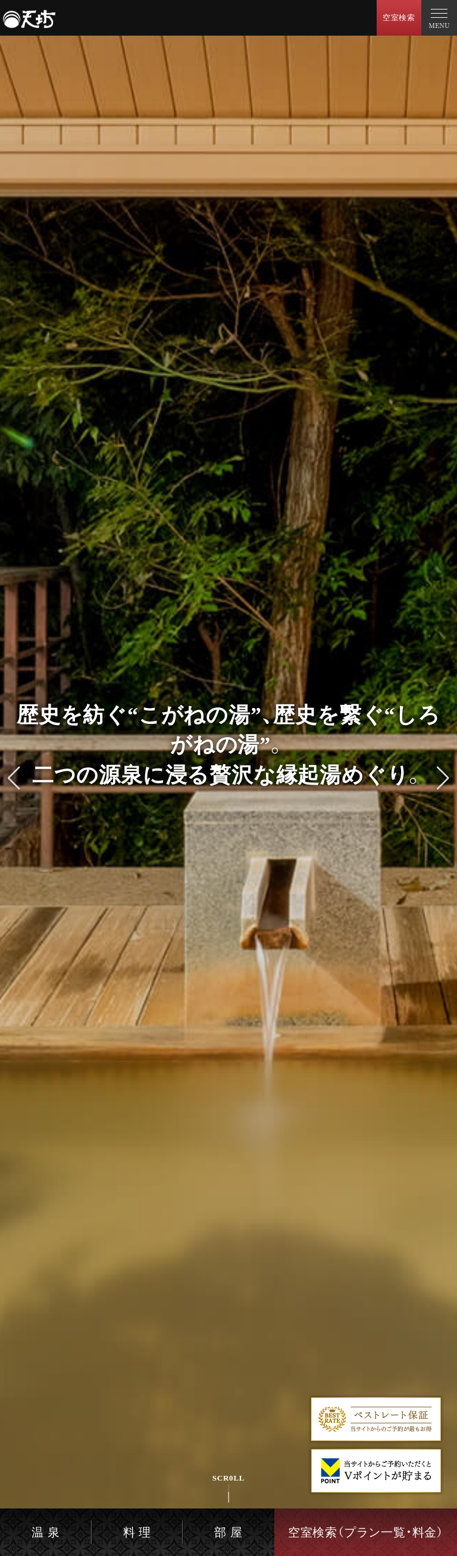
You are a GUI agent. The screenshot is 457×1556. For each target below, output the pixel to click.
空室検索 (399, 17)
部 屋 (228, 1532)
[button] (14, 778)
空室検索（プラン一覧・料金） (365, 1532)
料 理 (137, 1532)
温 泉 (46, 1532)
